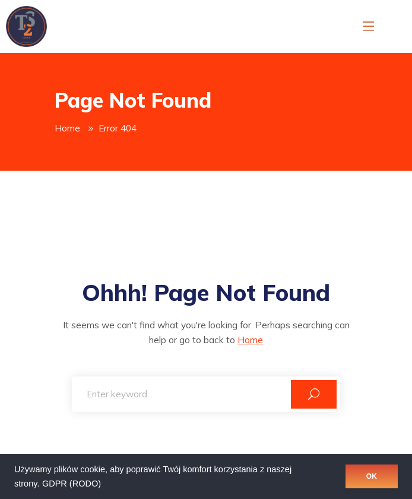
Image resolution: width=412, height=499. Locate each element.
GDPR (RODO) (71, 483)
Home (67, 128)
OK (371, 476)
